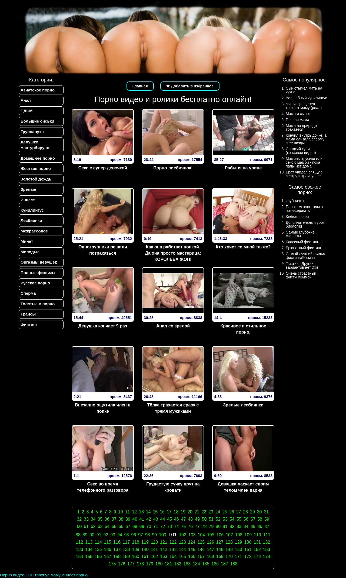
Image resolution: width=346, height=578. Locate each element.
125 (201, 542)
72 (162, 526)
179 (149, 563)
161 (145, 556)
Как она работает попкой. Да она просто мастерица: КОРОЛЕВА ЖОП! (173, 253)
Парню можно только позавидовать (304, 208)
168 (210, 556)
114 (98, 542)
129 (238, 542)
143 (173, 549)
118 (135, 542)
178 (140, 563)
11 (127, 512)
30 (259, 512)
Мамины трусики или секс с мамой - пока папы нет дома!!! (304, 162)
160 (135, 556)
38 (120, 519)
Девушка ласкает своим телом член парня (243, 487)
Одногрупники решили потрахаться (102, 250)
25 (224, 512)
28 (245, 512)
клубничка (295, 201)
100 (162, 535)
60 (79, 526)
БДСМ (27, 111)
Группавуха (32, 131)
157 (107, 556)
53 (225, 519)
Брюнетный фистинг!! (305, 248)
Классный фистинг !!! (304, 242)
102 (182, 535)
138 (126, 549)
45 (169, 519)
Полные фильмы (38, 272)
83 (239, 526)
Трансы (28, 314)
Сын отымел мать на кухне (304, 90)
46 (176, 519)
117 (126, 542)
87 (266, 526)
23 (210, 512)
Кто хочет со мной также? (243, 247)
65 (114, 526)
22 (203, 512)
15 (155, 512)
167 (201, 556)
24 (217, 512)
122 (173, 542)
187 (224, 563)
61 (86, 526)
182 (177, 563)
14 (148, 512)
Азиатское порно (38, 90)
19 (183, 512)
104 (201, 535)
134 (88, 549)
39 (127, 519)
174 (266, 556)
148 (220, 549)
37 (114, 519)
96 (133, 535)
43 (155, 519)
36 (107, 519)
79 (211, 526)
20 (190, 512)
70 (148, 526)
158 (117, 556)
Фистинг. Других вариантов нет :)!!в (302, 265)
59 (266, 519)
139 (135, 549)
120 (154, 542)
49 (197, 519)
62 (93, 526)
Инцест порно (75, 575)
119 (145, 542)
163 (163, 556)
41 (141, 519)
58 (259, 519)
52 (218, 519)
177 (131, 563)
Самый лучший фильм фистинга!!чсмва (305, 256)
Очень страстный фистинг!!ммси (301, 275)
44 (162, 519)
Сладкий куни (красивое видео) (301, 151)
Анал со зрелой (173, 326)
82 (231, 526)
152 (257, 549)
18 (176, 512)
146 (201, 549)
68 (134, 526)
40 (134, 519)
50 (204, 519)
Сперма (28, 293)
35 (100, 519)
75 (183, 526)
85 (253, 526)
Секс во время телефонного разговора (102, 487)
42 (148, 519)
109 (248, 535)
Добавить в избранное (190, 86)
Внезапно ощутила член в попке (103, 408)
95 (126, 535)
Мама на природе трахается (301, 127)
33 (86, 519)
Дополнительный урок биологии (305, 224)
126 (210, 542)
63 (100, 526)
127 (220, 542)
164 (173, 556)
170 (229, 556)
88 (78, 535)
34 (93, 519)
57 (253, 519)
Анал (26, 100)
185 (205, 563)
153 (266, 549)
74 (176, 526)
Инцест (28, 200)
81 (225, 526)
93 (112, 535)
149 (229, 549)
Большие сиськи (37, 121)
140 (145, 549)
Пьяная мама (297, 119)
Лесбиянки (31, 220)
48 (190, 519)
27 (238, 512)
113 (88, 542)
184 (196, 563)
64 (107, 526)
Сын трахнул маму (43, 575)
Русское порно (35, 283)
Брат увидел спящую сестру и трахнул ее (304, 174)
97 (140, 535)
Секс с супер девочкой (102, 168)
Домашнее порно (38, 158)
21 (197, 512)
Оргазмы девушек (39, 262)
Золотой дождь (36, 179)
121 (163, 542)
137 (117, 549)
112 (79, 542)
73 (169, 526)
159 (126, 556)
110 (257, 535)
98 (147, 535)
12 (134, 512)
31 (266, 512)
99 (154, 535)
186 (215, 563)
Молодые (30, 251)
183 (187, 563)
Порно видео (12, 575)
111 (267, 535)
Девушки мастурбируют (35, 145)
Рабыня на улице (243, 168)
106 (220, 535)
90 (91, 535)
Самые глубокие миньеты (300, 234)
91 (99, 535)
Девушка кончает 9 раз (102, 326)
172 (247, 556)
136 (107, 549)
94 (119, 535)
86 (259, 526)
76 (190, 526)
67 (127, 526)
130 (247, 542)
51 (211, 519)
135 (98, 549)
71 (155, 526)
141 (154, 549)
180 (159, 563)
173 (257, 556)
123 (182, 542)
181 (168, 563)
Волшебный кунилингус (306, 98)
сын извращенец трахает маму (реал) (304, 106)
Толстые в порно (38, 303)
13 (141, 512)
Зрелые (28, 189)
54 (231, 519)
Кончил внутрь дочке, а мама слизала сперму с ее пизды (306, 139)
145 (191, 549)
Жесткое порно (36, 168)
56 (246, 519)
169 (220, 556)
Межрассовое (34, 231)
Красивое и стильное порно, (243, 329)
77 (197, 526)
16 (162, 512)
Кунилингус (32, 210)
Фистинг (29, 324)
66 (120, 526)
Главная (140, 86)
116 (117, 542)
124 (191, 542)
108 (238, 535)
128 (229, 542)
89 (84, 535)
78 (204, 526)
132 (266, 542)
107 (229, 535)
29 (252, 512)
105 (210, 535)
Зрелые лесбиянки (243, 405)
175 (112, 563)
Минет (27, 241)
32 (79, 519)
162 (154, 556)
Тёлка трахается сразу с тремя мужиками (173, 408)
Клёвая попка (298, 216)
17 (169, 512)
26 (231, 512)
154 (79, 556)
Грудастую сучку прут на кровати (172, 487)
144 (182, 549)
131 (257, 542)
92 (106, 535)
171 (238, 556)
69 (141, 526)
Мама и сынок (298, 114)
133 (79, 549)
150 (238, 549)
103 (192, 535)
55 (239, 519)
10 (120, 512)
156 (98, 556)
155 (88, 556)
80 (218, 526)
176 (121, 563)
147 (210, 549)
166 (191, 556)
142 (163, 549)
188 (234, 563)
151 (247, 549)
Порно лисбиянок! (172, 168)
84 (246, 526)
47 (183, 519)
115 (107, 542)
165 (182, 556)
